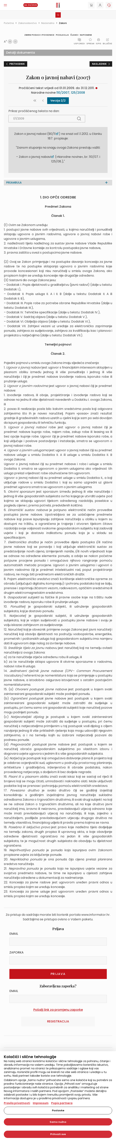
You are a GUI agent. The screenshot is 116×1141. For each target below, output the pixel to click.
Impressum (41, 1103)
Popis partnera (61, 1103)
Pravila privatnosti (17, 1103)
